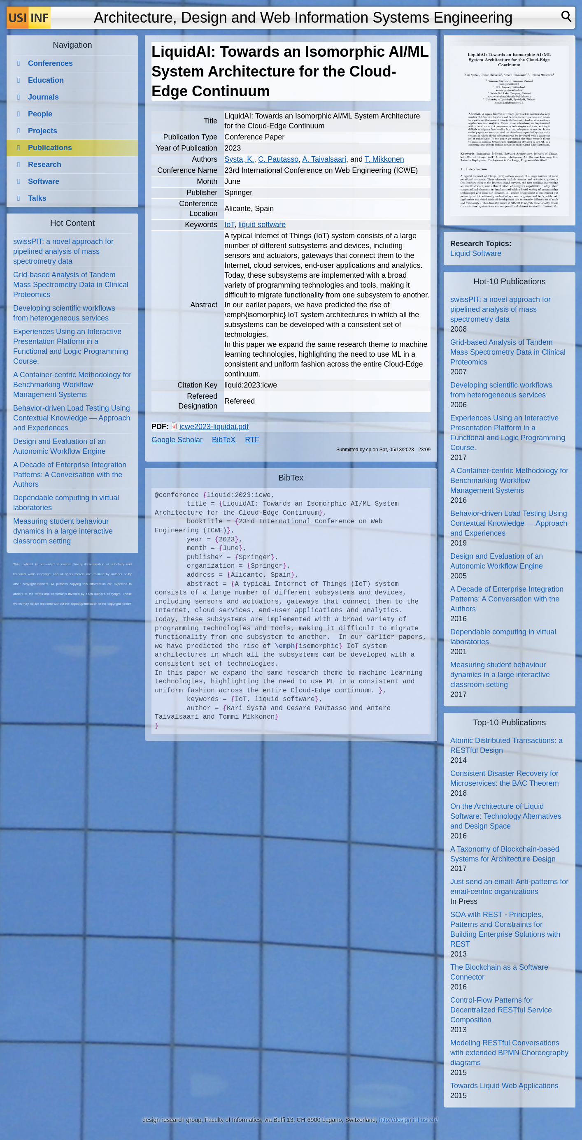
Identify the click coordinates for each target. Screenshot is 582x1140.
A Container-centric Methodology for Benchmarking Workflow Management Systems (72, 385)
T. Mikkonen (384, 159)
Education (46, 80)
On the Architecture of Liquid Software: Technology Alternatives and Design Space (505, 816)
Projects (42, 131)
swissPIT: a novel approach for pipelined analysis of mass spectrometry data (63, 251)
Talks (37, 198)
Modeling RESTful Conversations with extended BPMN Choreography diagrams (509, 1053)
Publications (50, 147)
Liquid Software (475, 253)
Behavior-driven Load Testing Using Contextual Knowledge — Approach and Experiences (71, 418)
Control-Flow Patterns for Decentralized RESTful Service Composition (501, 1010)
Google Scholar (177, 440)
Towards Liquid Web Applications (504, 1086)
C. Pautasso (278, 159)
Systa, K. (239, 159)
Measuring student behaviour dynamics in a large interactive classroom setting (63, 531)
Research (44, 164)
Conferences (50, 63)
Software (43, 181)
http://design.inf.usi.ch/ (408, 1120)
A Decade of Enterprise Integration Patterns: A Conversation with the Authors (69, 475)
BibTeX (223, 440)
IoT (229, 225)
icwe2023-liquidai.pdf (214, 427)
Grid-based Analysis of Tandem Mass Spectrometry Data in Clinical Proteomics (70, 285)
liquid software (262, 225)
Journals (43, 97)
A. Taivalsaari (324, 159)
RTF (252, 440)
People (40, 114)
